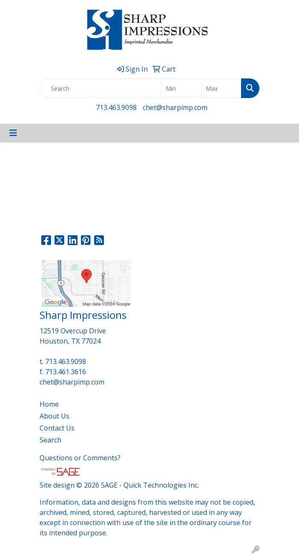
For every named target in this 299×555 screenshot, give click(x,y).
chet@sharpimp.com (175, 107)
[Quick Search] (100, 88)
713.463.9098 (116, 107)
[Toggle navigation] (13, 133)
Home (49, 404)
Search (50, 440)
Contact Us (57, 428)
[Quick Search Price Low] (181, 88)
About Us (54, 416)
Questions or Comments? (80, 457)
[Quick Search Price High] (221, 88)
